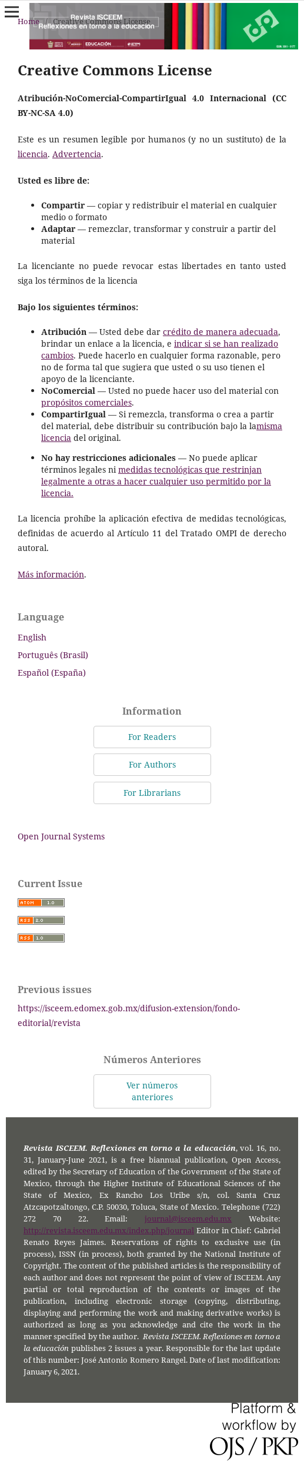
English (32, 637)
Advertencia (76, 154)
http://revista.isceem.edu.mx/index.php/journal (109, 1231)
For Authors (152, 764)
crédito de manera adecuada (220, 331)
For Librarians (152, 792)
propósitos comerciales (86, 402)
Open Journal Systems (61, 836)
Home (28, 21)
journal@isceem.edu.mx (188, 1219)
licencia (33, 154)
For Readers (152, 736)
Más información (51, 574)
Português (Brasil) (53, 654)
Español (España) (52, 672)
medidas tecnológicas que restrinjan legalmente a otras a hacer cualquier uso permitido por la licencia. (156, 481)
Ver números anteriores (152, 1091)
